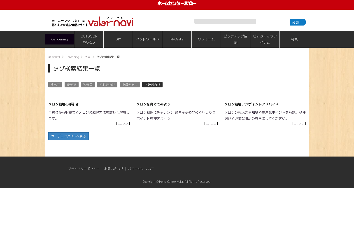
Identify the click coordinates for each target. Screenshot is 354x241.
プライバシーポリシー (84, 221)
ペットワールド (147, 39)
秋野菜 (88, 84)
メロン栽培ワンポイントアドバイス (251, 157)
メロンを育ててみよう (153, 157)
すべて (55, 84)
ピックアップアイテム (265, 39)
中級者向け (130, 84)
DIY (118, 39)
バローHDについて (141, 221)
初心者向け (107, 84)
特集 (294, 39)
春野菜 (71, 84)
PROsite (177, 39)
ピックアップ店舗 (235, 39)
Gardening (59, 39)
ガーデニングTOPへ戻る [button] (68, 189)
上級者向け (152, 84)
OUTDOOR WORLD (89, 39)
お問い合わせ (113, 221)
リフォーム (206, 39)
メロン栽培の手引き (63, 157)
